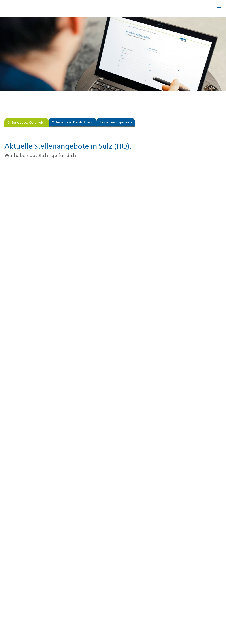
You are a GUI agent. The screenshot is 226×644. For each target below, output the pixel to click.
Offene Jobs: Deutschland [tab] (73, 122)
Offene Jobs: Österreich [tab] (27, 123)
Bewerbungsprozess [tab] (115, 122)
